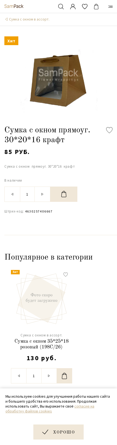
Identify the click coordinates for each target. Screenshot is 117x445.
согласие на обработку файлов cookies (49, 409)
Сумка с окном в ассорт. (29, 19)
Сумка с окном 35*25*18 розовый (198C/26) (41, 344)
